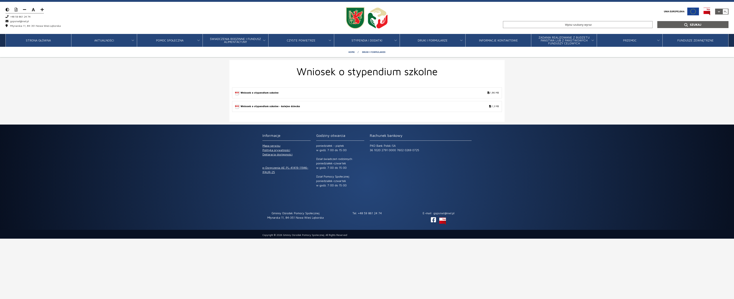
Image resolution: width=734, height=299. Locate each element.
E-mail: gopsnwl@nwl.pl (438, 213)
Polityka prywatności (276, 150)
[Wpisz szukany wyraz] (578, 24)
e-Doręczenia (271, 167)
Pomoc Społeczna (170, 40)
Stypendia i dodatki (367, 40)
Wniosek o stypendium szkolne (370, 92)
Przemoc (630, 40)
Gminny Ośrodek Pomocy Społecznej (303, 235)
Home (351, 52)
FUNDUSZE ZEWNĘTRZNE (695, 40)
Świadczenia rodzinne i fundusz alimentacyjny (235, 40)
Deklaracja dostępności (277, 154)
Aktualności (104, 40)
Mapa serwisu (271, 145)
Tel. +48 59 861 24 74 (367, 213)
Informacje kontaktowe (498, 40)
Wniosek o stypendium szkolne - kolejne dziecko (370, 106)
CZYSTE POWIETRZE (301, 40)
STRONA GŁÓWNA (38, 40)
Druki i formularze (433, 40)
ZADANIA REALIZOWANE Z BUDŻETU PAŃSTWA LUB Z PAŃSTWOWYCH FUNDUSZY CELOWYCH (564, 40)
